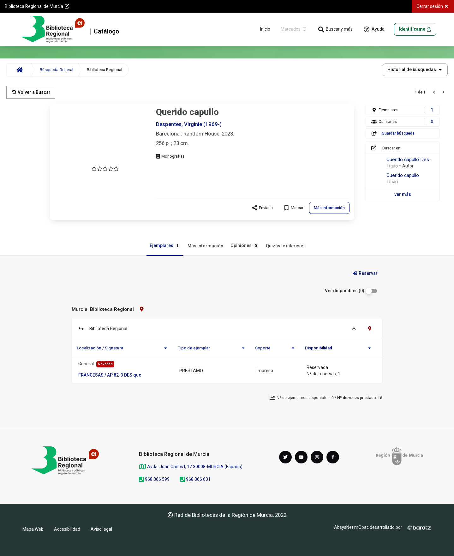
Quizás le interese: (285, 245)
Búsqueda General (56, 69)
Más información (205, 245)
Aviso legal (101, 529)
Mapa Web (33, 529)
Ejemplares (165, 246)
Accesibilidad (67, 529)
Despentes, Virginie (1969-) (189, 124)
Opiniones (244, 246)
